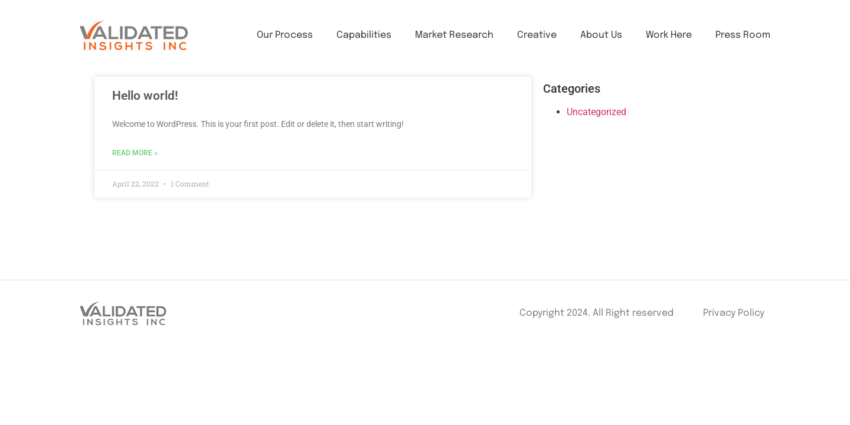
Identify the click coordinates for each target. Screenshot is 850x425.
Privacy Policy (733, 313)
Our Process (285, 35)
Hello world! (145, 96)
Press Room (742, 35)
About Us (601, 35)
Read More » (135, 153)
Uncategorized (596, 111)
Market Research (454, 35)
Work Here (669, 35)
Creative (537, 35)
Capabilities (363, 35)
